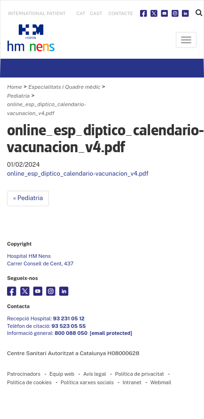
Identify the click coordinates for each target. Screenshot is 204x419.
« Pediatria (28, 198)
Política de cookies (29, 382)
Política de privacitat (139, 374)
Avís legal (94, 374)
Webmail (161, 382)
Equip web (61, 374)
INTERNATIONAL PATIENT (37, 13)
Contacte (121, 13)
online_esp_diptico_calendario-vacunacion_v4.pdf (78, 173)
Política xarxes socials (87, 382)
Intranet (132, 382)
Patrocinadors (23, 374)
